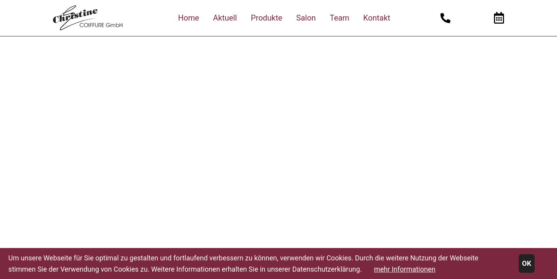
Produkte (266, 17)
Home (188, 17)
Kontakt (376, 17)
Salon (306, 17)
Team (339, 17)
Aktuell (225, 17)
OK (526, 263)
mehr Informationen (405, 269)
